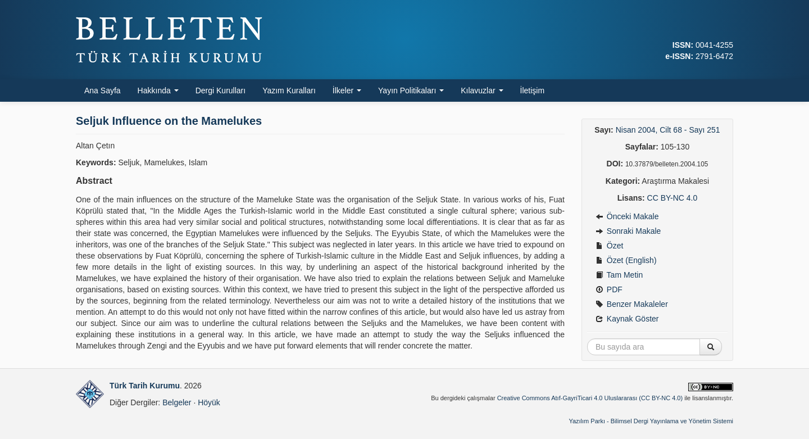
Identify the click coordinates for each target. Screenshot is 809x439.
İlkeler (347, 90)
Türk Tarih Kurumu (145, 385)
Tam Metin (619, 274)
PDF (609, 289)
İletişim (532, 90)
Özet (609, 245)
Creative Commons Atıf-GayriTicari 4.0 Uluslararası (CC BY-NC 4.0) (590, 398)
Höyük (209, 402)
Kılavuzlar (482, 90)
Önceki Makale (627, 216)
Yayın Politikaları (411, 90)
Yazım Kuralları (289, 90)
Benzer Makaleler (632, 304)
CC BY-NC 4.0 (672, 197)
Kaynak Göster (627, 318)
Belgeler (176, 402)
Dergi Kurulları (221, 90)
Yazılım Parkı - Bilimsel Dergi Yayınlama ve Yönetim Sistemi (651, 421)
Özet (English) (626, 260)
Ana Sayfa (102, 90)
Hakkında (158, 90)
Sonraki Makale (628, 231)
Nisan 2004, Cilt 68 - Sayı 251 (668, 129)
